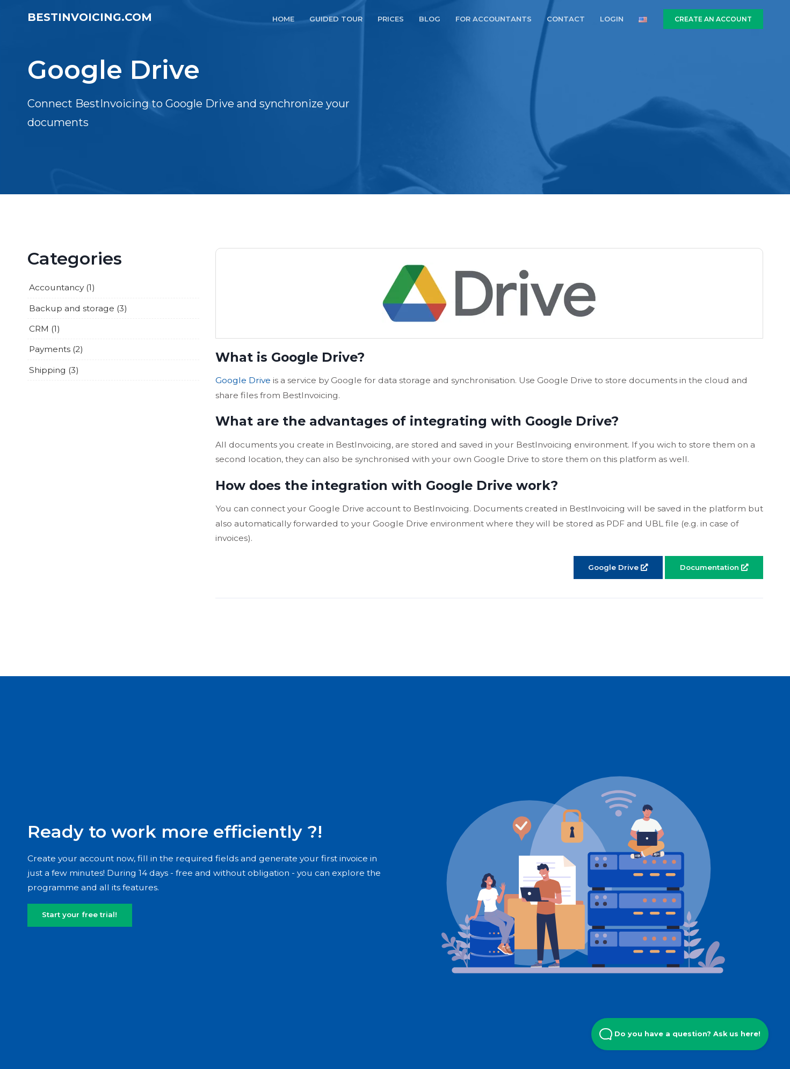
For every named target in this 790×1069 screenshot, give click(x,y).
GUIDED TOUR (336, 18)
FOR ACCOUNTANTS (493, 18)
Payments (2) (56, 349)
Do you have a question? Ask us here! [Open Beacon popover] (679, 1034)
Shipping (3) (54, 370)
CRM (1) (44, 329)
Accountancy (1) (62, 287)
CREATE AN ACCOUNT (713, 19)
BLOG (429, 18)
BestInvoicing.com (89, 17)
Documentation (714, 567)
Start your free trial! (79, 914)
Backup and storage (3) (78, 308)
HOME (283, 18)
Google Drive (243, 380)
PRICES (391, 18)
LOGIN (612, 18)
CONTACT (566, 18)
